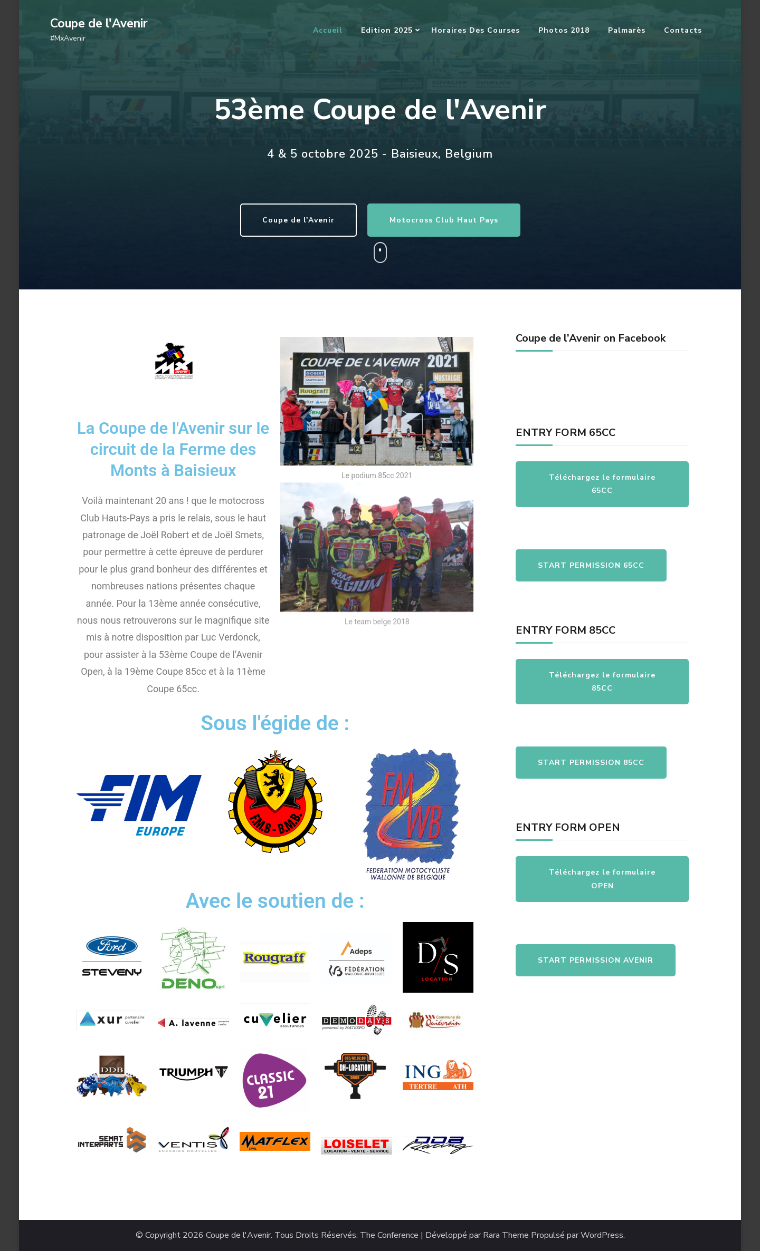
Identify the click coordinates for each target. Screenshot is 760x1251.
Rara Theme (506, 1235)
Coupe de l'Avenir (99, 23)
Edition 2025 (387, 30)
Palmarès (626, 30)
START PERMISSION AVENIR (595, 960)
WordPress (602, 1235)
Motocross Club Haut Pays (458, 220)
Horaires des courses (475, 30)
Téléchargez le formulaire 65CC (602, 484)
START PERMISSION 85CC (591, 763)
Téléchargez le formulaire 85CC (602, 681)
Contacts (683, 30)
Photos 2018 (564, 30)
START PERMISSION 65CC (591, 565)
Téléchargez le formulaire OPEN (602, 878)
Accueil (328, 30)
